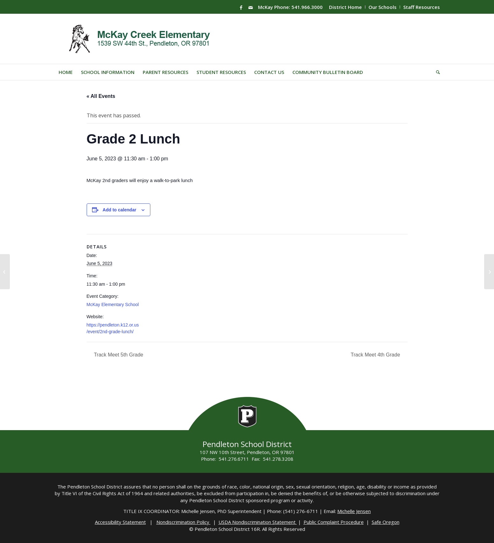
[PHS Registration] (489, 271)
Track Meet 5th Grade (118, 354)
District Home (345, 7)
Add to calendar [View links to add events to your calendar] (119, 209)
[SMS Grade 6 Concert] (5, 271)
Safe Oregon (385, 522)
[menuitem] (345, 7)
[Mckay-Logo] (138, 39)
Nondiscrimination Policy (183, 522)
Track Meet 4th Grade (376, 354)
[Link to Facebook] (241, 7)
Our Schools (383, 7)
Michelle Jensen (354, 511)
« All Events (101, 96)
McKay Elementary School (113, 304)
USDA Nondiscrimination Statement (257, 522)
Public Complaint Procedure (334, 522)
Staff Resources (421, 7)
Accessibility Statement (120, 522)
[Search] (436, 72)
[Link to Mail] (250, 7)
